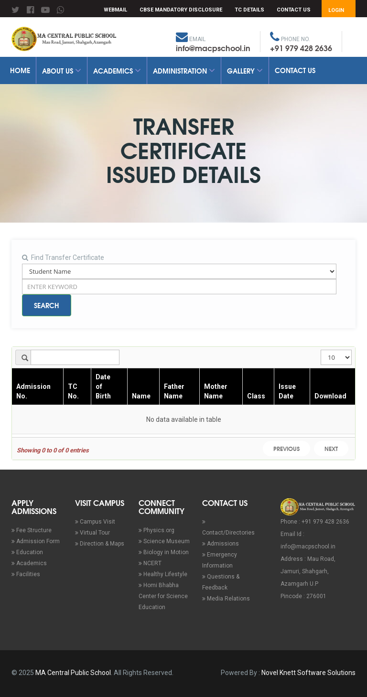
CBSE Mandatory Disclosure (181, 10)
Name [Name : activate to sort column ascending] (141, 396)
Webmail (115, 10)
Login (336, 10)
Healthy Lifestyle (163, 574)
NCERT (150, 563)
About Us (61, 70)
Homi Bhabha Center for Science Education (163, 596)
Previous (286, 448)
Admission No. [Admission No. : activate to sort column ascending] (33, 391)
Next (331, 448)
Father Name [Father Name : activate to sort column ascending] (174, 391)
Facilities (25, 574)
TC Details (249, 10)
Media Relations (226, 598)
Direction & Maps (99, 543)
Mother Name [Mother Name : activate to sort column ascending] (215, 391)
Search (46, 305)
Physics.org (156, 530)
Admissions (220, 543)
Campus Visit (95, 521)
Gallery (245, 70)
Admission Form (35, 541)
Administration (184, 70)
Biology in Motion (164, 552)
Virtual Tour (92, 532)
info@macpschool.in (213, 48)
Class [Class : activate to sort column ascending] (256, 396)
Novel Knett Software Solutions (308, 672)
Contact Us (294, 10)
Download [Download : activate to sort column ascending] (330, 396)
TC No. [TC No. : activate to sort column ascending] (73, 391)
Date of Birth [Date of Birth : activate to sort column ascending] (103, 386)
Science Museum (164, 541)
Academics (117, 70)
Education (27, 552)
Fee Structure (31, 530)
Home (20, 70)
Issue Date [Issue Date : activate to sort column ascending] (287, 391)
